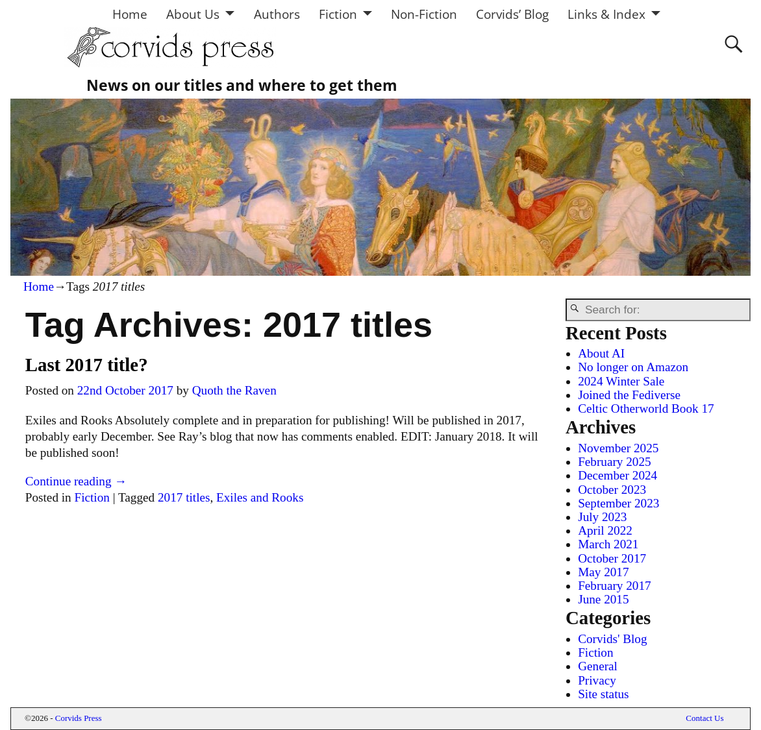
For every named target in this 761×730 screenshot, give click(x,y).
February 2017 (614, 585)
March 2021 (608, 544)
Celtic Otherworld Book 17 (646, 408)
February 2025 (614, 461)
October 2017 (612, 558)
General (598, 666)
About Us (192, 14)
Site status (603, 694)
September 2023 (618, 503)
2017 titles (184, 497)
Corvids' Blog (612, 639)
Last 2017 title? (86, 364)
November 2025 (618, 448)
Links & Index (606, 14)
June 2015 (603, 599)
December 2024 (617, 475)
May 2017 (603, 572)
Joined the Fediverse (629, 395)
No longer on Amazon (633, 367)
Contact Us (704, 718)
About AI (601, 353)
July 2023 (602, 517)
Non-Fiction (424, 14)
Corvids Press (78, 718)
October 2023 (612, 489)
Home (129, 14)
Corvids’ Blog (512, 14)
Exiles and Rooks (259, 497)
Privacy (597, 680)
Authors (277, 14)
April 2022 (605, 530)
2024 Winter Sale (621, 381)
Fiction (338, 14)
